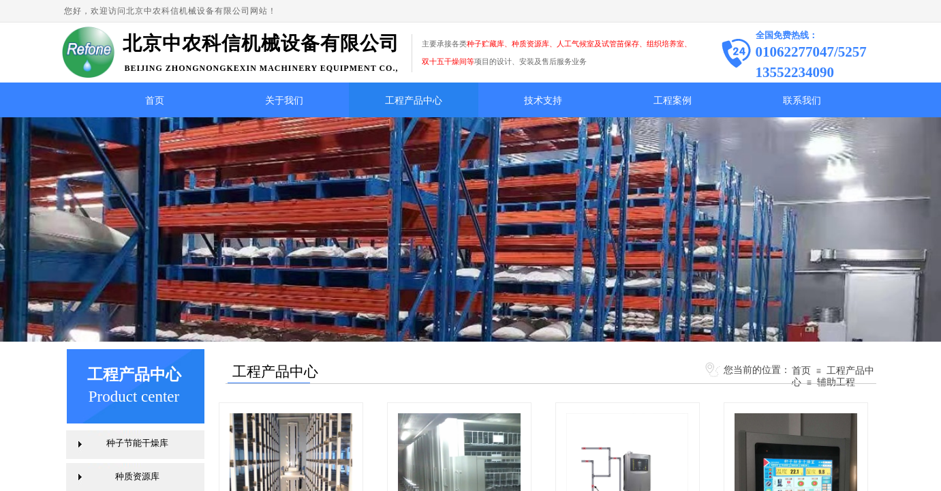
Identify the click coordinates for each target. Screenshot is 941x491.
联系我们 (802, 100)
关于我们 (284, 100)
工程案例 (672, 100)
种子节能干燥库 (137, 443)
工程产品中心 (413, 100)
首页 (154, 100)
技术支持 (543, 100)
